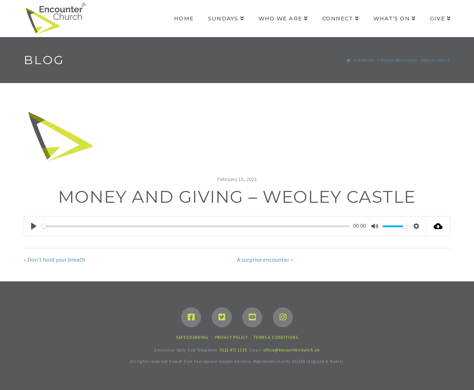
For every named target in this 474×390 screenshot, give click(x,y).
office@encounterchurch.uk (292, 350)
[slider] (195, 226)
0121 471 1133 (233, 350)
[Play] (34, 226)
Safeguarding (192, 337)
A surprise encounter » (265, 259)
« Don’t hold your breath (54, 259)
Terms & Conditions (276, 337)
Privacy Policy (231, 337)
